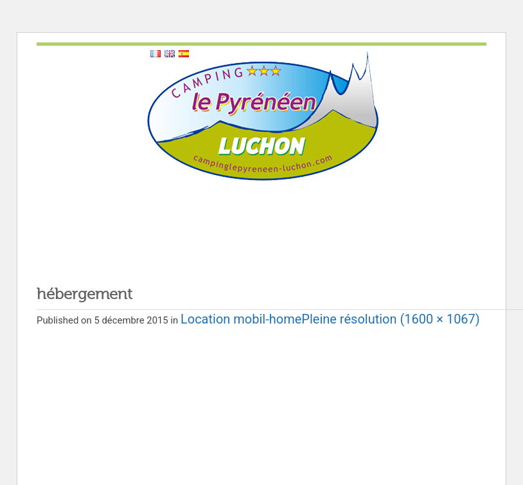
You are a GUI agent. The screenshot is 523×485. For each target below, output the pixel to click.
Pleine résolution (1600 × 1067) (390, 319)
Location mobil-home (241, 319)
